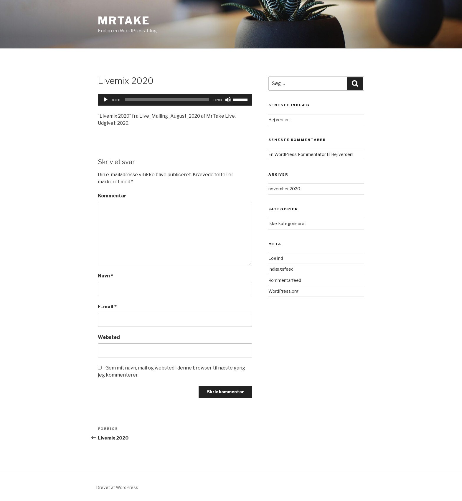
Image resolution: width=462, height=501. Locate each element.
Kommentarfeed (284, 280)
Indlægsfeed (280, 269)
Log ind (275, 258)
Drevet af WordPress (117, 487)
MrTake (124, 20)
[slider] (167, 99)
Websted (109, 337)
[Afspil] (105, 100)
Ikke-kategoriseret (287, 223)
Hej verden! (279, 119)
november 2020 (284, 188)
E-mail (107, 306)
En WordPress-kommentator (297, 154)
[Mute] (228, 100)
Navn (105, 276)
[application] (175, 100)
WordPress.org (283, 291)
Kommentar (112, 196)
